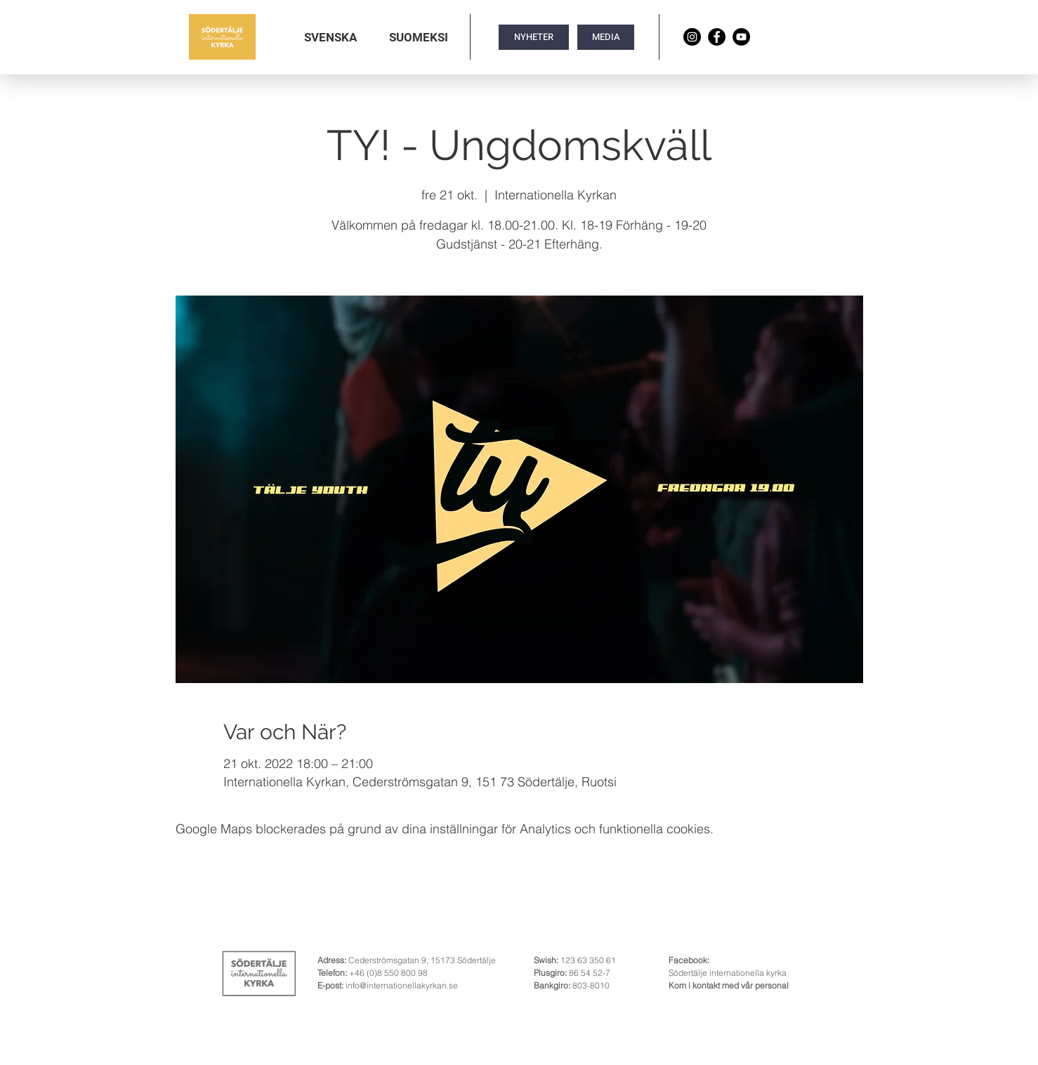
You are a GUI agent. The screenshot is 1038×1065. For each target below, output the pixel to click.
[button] (330, 37)
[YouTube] (741, 37)
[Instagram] (692, 37)
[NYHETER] (534, 37)
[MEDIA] (605, 37)
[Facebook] (716, 37)
